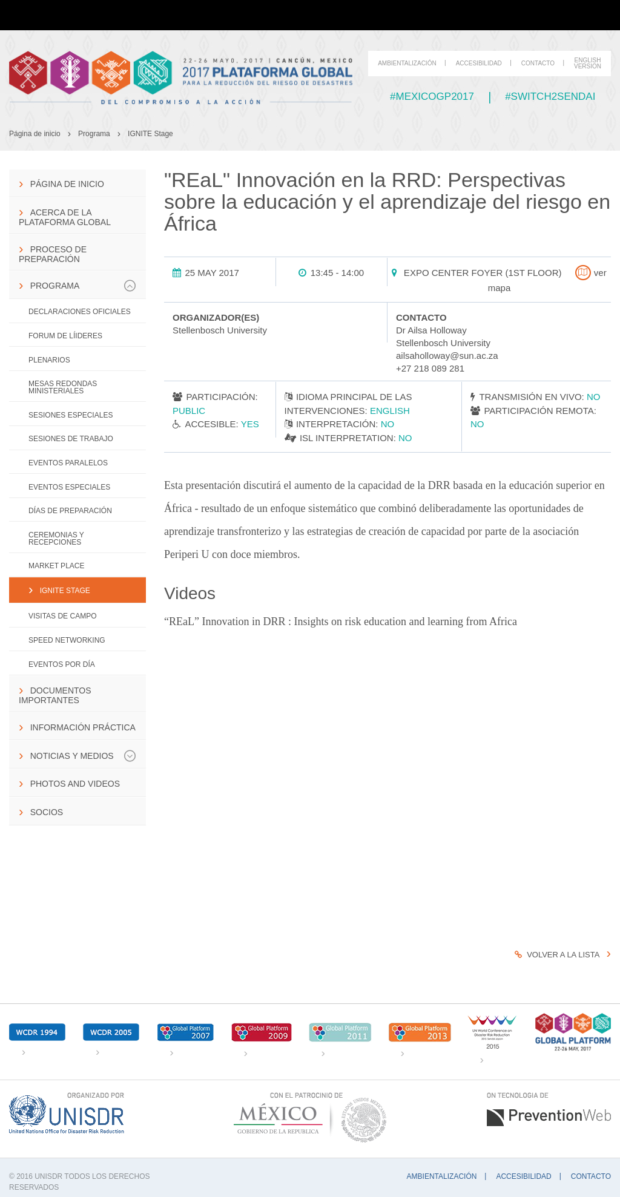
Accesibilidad (479, 63)
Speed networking (66, 640)
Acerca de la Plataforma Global (65, 217)
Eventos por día (61, 664)
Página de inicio (35, 134)
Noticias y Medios (83, 755)
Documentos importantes (55, 695)
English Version (587, 63)
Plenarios (49, 360)
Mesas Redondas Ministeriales (62, 387)
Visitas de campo (62, 616)
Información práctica (83, 727)
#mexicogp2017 (432, 96)
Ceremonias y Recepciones (56, 538)
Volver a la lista (557, 954)
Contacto (538, 63)
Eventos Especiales (69, 487)
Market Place (56, 566)
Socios (46, 812)
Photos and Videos (75, 784)
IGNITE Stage (150, 134)
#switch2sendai (550, 96)
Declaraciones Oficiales (79, 311)
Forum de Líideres (65, 336)
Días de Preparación (70, 511)
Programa (94, 134)
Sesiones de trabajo (70, 439)
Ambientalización (407, 63)
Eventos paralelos (68, 463)
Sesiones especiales (70, 415)
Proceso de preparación (53, 254)
